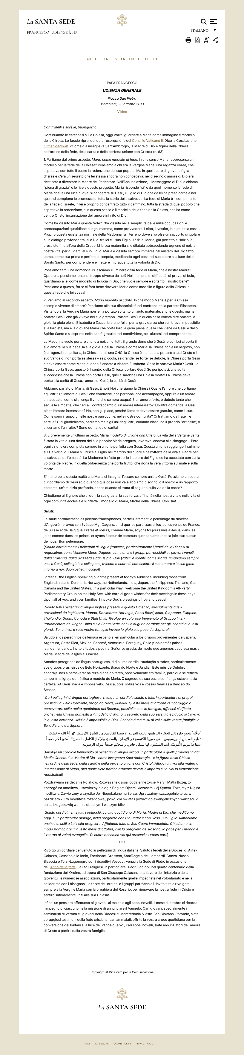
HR (131, 59)
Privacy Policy (145, 1043)
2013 (73, 32)
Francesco (38, 32)
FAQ (87, 1043)
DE (97, 59)
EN (106, 59)
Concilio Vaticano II (147, 140)
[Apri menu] (213, 21)
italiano (201, 31)
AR (88, 59)
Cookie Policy (122, 1043)
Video (122, 112)
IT (139, 59)
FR (123, 59)
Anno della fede (63, 867)
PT (155, 59)
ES (115, 59)
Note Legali (101, 1043)
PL (147, 59)
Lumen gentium (56, 146)
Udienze (60, 32)
